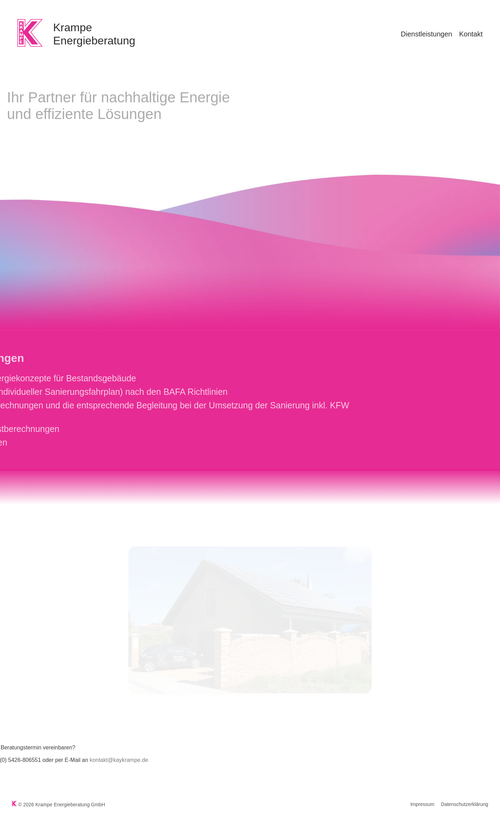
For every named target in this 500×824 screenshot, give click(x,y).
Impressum (422, 804)
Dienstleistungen (426, 34)
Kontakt (471, 34)
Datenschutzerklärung (464, 804)
